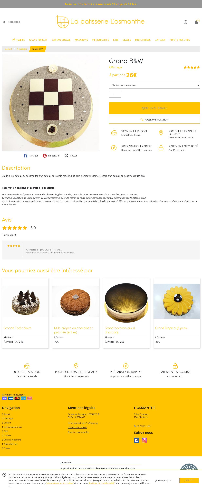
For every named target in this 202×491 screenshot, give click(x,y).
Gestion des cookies (77, 427)
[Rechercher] (4, 22)
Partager (31, 156)
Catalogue (7, 418)
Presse (6, 448)
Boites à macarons (11, 439)
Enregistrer (51, 156)
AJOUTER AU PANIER (154, 108)
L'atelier (6, 435)
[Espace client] (186, 22)
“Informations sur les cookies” (60, 483)
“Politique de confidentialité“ (102, 483)
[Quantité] (115, 94)
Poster (71, 156)
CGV (5, 431)
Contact (6, 422)
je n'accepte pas (163, 480)
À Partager (115, 67)
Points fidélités (9, 444)
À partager (22, 49)
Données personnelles (78, 432)
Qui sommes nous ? (12, 427)
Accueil (8, 49)
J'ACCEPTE (189, 480)
